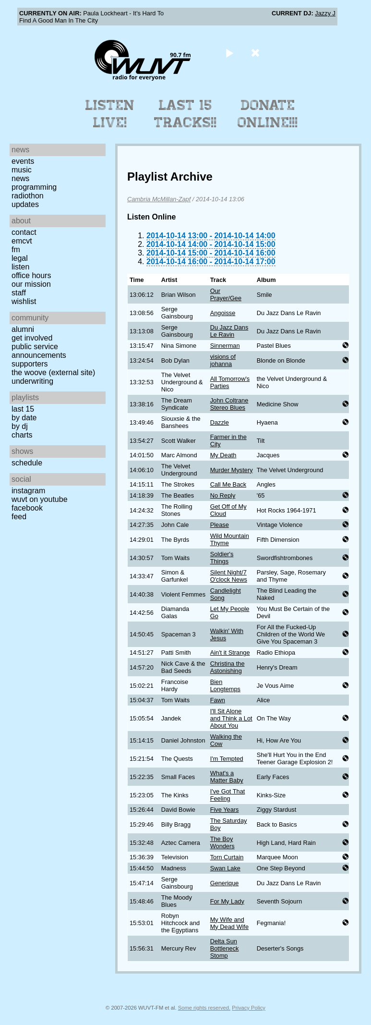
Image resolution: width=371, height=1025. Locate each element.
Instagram (28, 491)
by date (24, 418)
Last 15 (23, 409)
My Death (223, 455)
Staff (19, 293)
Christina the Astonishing (227, 667)
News (20, 178)
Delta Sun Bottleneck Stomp (224, 948)
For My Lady (227, 901)
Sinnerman (225, 345)
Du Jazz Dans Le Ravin (229, 331)
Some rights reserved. (204, 1008)
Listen (20, 267)
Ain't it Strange (230, 652)
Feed (19, 516)
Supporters (30, 364)
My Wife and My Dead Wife (229, 923)
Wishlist (24, 301)
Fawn (217, 700)
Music (22, 170)
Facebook (27, 508)
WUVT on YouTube (40, 499)
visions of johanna (223, 360)
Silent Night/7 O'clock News (228, 576)
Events (23, 161)
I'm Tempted (226, 758)
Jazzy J (325, 13)
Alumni (23, 329)
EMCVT (22, 241)
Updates (25, 204)
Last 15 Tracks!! (185, 114)
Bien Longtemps (225, 685)
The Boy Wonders (222, 842)
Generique (224, 883)
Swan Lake (225, 868)
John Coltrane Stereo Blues (229, 404)
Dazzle (219, 422)
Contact (24, 232)
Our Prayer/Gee (225, 294)
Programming (34, 187)
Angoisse (223, 313)
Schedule (27, 463)
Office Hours (31, 275)
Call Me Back (228, 484)
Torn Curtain (227, 857)
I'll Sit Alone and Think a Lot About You (231, 718)
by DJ (20, 426)
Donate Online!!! (268, 114)
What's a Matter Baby (226, 776)
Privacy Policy (248, 1008)
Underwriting (32, 381)
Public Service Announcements (39, 350)
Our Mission (31, 284)
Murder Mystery (231, 470)
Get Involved (32, 338)
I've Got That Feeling (227, 795)
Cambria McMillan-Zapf (159, 199)
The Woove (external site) (53, 372)
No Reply (223, 495)
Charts (22, 435)
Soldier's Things (222, 557)
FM (16, 249)
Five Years (224, 809)
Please (219, 524)
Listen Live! (110, 114)
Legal (20, 258)
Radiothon (28, 196)
